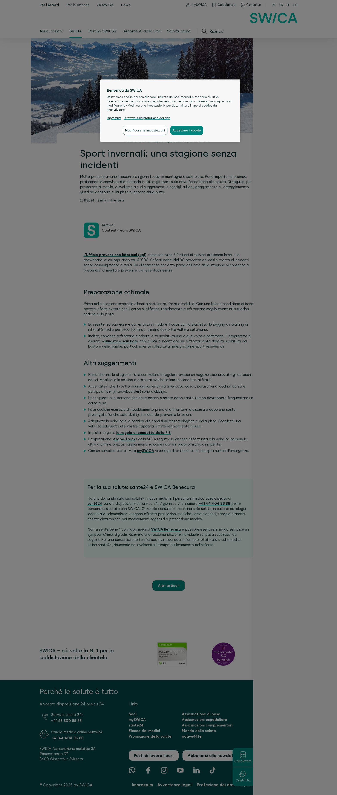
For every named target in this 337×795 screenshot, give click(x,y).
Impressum (114, 118)
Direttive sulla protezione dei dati (147, 118)
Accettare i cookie (187, 130)
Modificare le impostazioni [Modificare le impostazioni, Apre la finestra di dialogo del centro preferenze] (145, 130)
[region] (170, 110)
